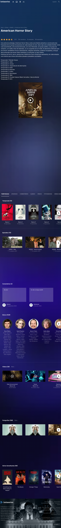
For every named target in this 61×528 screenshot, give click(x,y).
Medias (52, 510)
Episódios (14, 194)
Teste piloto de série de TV (49, 513)
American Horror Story (21, 27)
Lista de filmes (57, 501)
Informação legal (45, 507)
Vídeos (39, 194)
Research (58, 511)
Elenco (33, 194)
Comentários (24, 194)
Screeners (57, 510)
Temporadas (5, 194)
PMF (53, 503)
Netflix (12, 27)
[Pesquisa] (58, 1)
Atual (2, 27)
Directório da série (49, 501)
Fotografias (48, 194)
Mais (12, 366)
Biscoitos (52, 507)
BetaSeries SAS (46, 510)
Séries (6, 27)
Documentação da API (46, 503)
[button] (7, 339)
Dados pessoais (56, 508)
